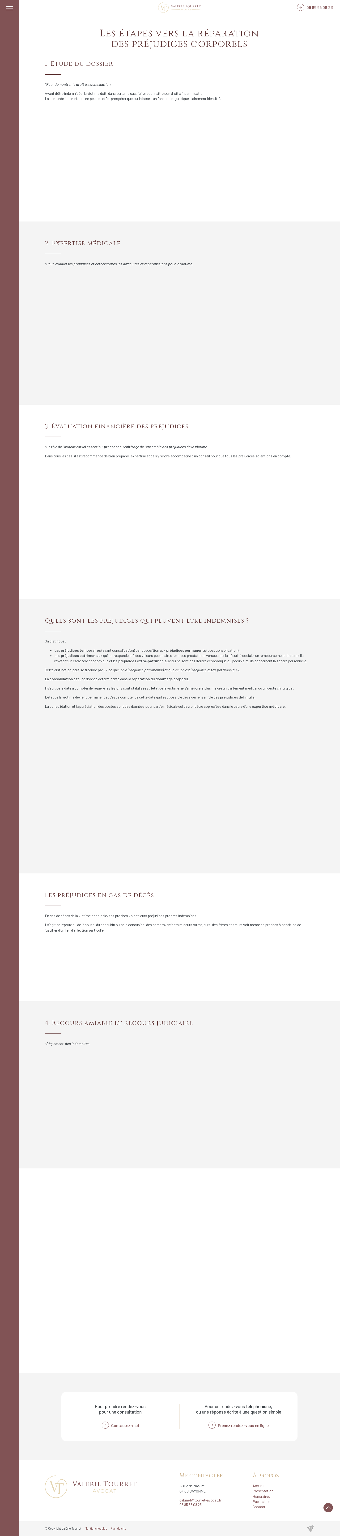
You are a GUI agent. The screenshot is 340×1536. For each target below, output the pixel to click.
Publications (262, 1501)
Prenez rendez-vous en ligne (243, 1425)
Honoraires (261, 1496)
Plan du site (118, 1528)
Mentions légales (96, 1528)
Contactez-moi (125, 1425)
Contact (259, 1506)
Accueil (258, 1485)
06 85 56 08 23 (319, 7)
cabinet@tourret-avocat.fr (200, 1500)
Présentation (263, 1490)
